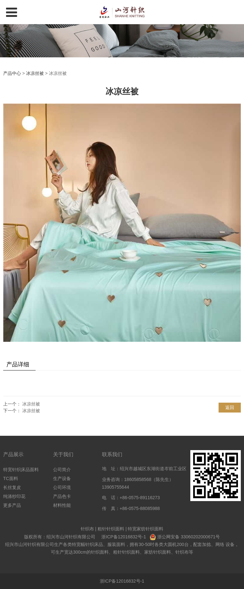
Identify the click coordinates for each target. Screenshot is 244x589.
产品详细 (17, 364)
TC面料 (10, 478)
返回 (229, 407)
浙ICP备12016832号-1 (123, 536)
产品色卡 (62, 496)
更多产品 (12, 505)
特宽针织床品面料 (21, 469)
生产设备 (62, 478)
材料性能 (62, 505)
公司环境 (62, 487)
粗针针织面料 (111, 528)
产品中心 (12, 73)
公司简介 (62, 469)
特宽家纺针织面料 (145, 528)
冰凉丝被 (35, 73)
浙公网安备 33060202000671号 (188, 536)
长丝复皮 (12, 487)
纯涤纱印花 (14, 496)
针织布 (87, 528)
